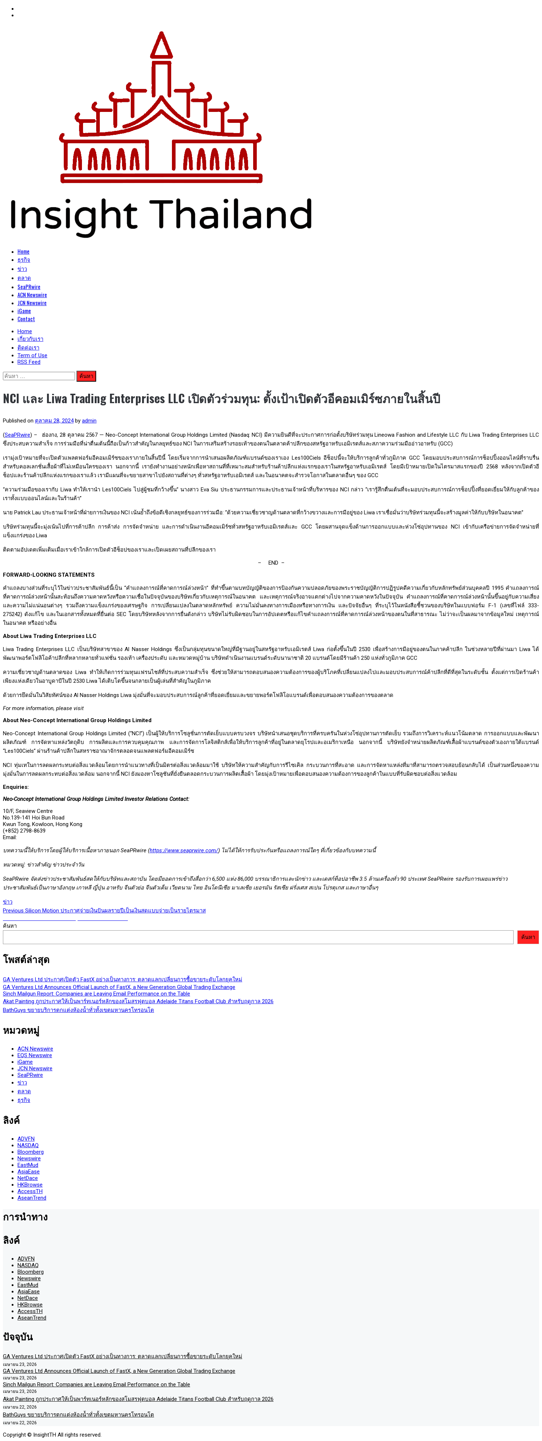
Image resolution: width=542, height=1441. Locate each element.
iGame (24, 311)
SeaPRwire (28, 287)
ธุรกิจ (23, 259)
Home (23, 251)
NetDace (27, 1178)
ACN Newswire (32, 295)
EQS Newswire (34, 1055)
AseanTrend (31, 1198)
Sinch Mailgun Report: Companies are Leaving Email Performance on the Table (96, 993)
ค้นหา (10, 926)
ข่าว (22, 268)
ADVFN (26, 1139)
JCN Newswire (32, 303)
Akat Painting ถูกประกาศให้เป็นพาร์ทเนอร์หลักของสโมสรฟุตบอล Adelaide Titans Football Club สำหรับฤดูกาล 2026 (138, 1001)
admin (89, 420)
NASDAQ (28, 1145)
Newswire (29, 1158)
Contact (26, 319)
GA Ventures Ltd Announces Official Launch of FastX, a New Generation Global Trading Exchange (119, 987)
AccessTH (30, 1191)
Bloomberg (30, 1152)
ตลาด (24, 277)
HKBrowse (30, 1184)
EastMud (27, 1165)
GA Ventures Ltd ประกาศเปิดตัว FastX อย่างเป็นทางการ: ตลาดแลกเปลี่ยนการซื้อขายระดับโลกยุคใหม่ (122, 979)
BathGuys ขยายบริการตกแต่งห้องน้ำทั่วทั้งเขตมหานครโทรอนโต (78, 1010)
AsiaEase (28, 1171)
